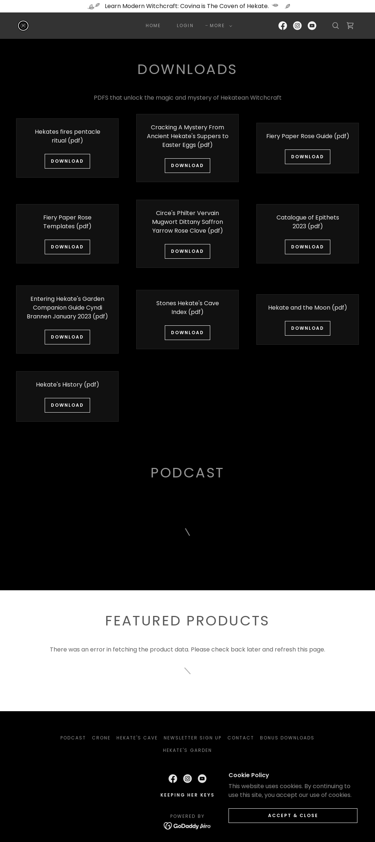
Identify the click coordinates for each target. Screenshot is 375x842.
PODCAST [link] (73, 738)
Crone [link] (101, 738)
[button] (219, 25)
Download (67, 161)
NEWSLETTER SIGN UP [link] (193, 738)
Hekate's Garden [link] (187, 750)
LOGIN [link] (185, 25)
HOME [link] (153, 25)
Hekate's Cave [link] (137, 738)
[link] (23, 25)
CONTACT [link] (240, 738)
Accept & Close (293, 815)
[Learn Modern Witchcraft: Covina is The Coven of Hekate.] (187, 6)
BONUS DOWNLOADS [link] (287, 738)
